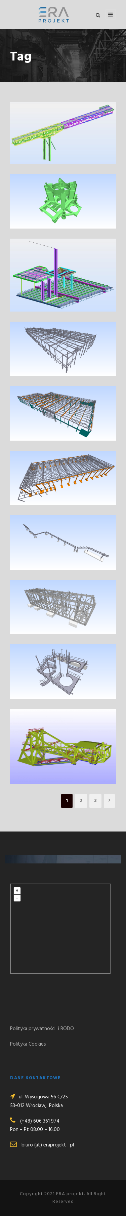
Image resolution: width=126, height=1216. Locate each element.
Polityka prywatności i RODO (42, 1029)
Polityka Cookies (28, 1044)
